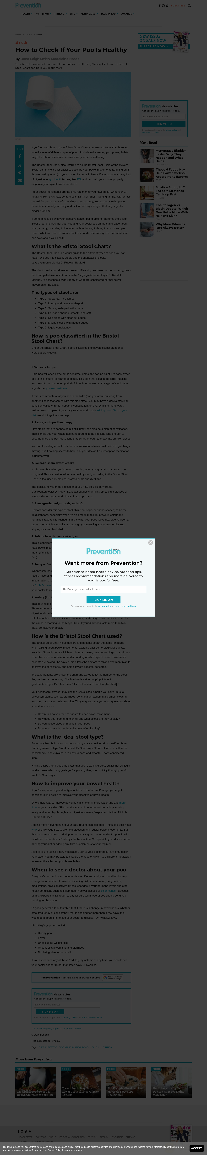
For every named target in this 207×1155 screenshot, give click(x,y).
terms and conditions (126, 606)
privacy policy (104, 606)
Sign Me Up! (103, 600)
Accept (196, 1148)
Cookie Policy (55, 1150)
